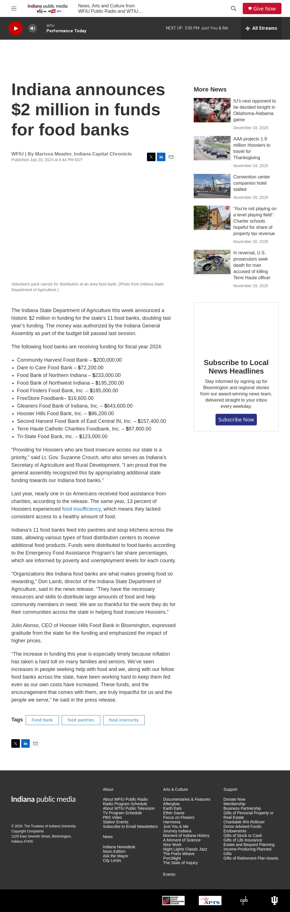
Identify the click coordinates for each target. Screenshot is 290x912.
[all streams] (261, 28)
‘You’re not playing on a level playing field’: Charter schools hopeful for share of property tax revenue (254, 221)
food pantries (81, 720)
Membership (234, 804)
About (108, 789)
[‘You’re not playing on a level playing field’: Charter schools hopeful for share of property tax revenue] (212, 218)
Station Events (115, 822)
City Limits (112, 860)
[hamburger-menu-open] (13, 8)
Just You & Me (176, 826)
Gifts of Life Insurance (242, 840)
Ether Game (173, 813)
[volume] (32, 28)
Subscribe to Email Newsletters (130, 826)
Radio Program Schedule (125, 804)
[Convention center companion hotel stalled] (212, 186)
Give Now (264, 9)
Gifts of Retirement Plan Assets (250, 858)
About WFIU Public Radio (125, 799)
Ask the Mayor (115, 856)
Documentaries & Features (186, 799)
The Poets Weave (179, 854)
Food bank (42, 720)
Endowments (234, 831)
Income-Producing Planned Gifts (247, 851)
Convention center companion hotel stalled (251, 183)
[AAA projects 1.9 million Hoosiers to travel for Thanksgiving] (212, 148)
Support (230, 789)
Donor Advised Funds (242, 826)
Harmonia (171, 822)
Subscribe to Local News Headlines (236, 366)
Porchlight (172, 858)
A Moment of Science (182, 840)
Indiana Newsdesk (119, 847)
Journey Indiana (177, 831)
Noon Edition (114, 851)
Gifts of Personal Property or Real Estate (248, 815)
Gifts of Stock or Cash (242, 836)
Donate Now (234, 799)
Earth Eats (172, 808)
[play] (15, 28)
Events (169, 874)
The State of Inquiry (180, 863)
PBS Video (112, 817)
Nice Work (172, 845)
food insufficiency (81, 509)
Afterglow (171, 804)
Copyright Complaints (27, 831)
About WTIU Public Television (129, 808)
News (108, 837)
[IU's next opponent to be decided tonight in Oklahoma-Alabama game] (212, 110)
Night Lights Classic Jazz (185, 849)
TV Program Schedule (122, 813)
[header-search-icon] (233, 8)
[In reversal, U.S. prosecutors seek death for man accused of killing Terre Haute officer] (212, 262)
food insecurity (124, 720)
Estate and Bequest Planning (249, 845)
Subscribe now (236, 419)
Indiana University (62, 826)
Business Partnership (242, 808)
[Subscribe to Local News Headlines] (236, 326)
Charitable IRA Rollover (244, 822)
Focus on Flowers (178, 817)
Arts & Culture (175, 789)
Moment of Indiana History (186, 836)
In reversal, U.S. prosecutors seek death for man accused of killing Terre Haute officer (251, 265)
